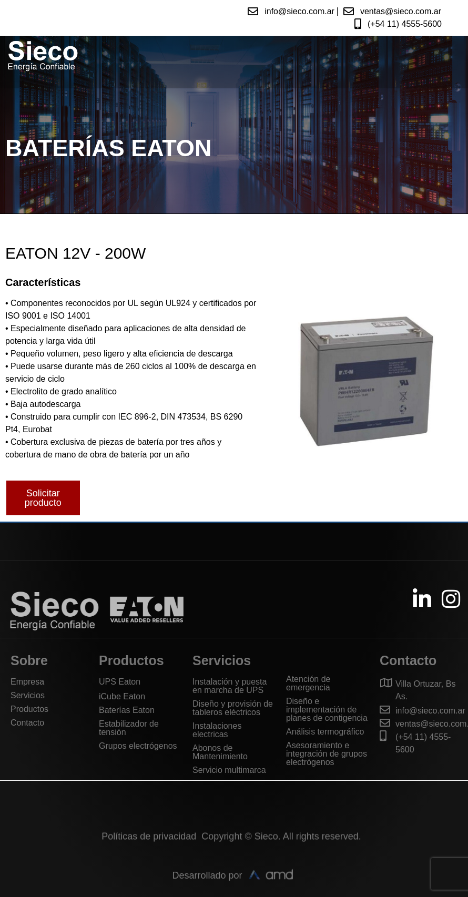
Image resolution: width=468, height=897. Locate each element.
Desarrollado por (207, 886)
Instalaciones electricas (216, 730)
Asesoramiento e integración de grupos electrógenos (326, 754)
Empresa (27, 681)
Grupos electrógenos (138, 745)
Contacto (27, 722)
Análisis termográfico (325, 731)
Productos (29, 709)
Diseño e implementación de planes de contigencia (327, 709)
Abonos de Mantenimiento (220, 752)
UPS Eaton (119, 681)
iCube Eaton (122, 696)
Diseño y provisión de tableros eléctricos (232, 708)
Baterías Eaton (127, 710)
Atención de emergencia (308, 683)
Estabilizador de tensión (129, 728)
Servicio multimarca (229, 770)
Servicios (28, 695)
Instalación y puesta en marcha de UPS (229, 686)
